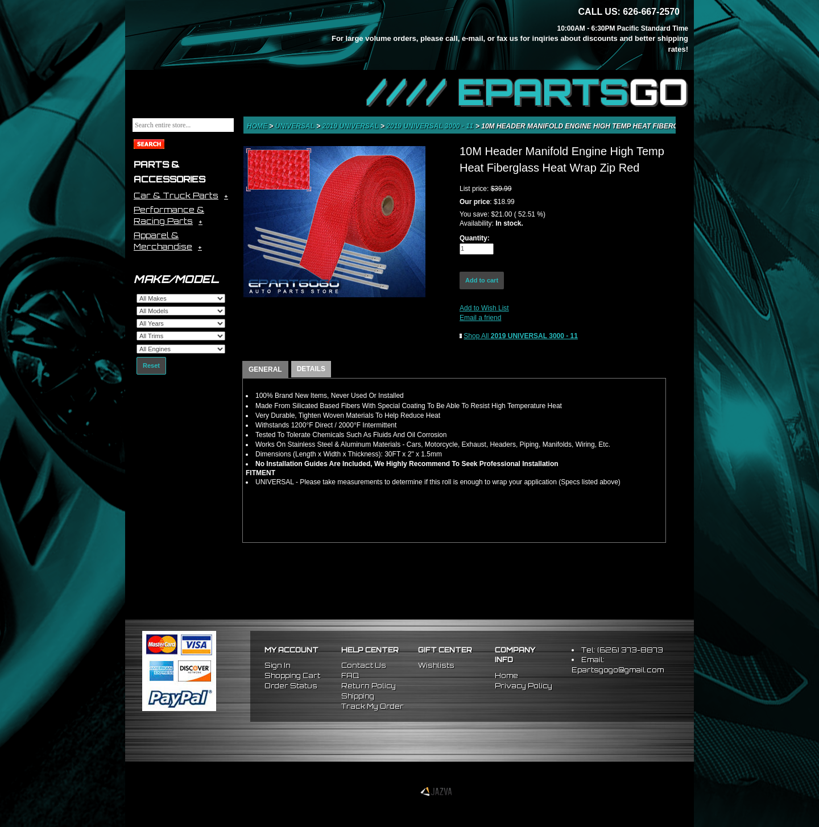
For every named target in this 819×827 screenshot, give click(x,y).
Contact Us (363, 665)
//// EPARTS (527, 92)
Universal (295, 126)
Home (258, 126)
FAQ (350, 675)
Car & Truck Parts (176, 195)
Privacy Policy (523, 685)
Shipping (357, 696)
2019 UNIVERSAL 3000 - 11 (430, 126)
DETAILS (311, 369)
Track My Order (372, 706)
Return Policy (368, 685)
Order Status (290, 685)
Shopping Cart (292, 675)
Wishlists (436, 665)
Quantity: (475, 238)
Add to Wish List (484, 308)
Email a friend (480, 318)
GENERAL (265, 369)
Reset (151, 365)
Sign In (277, 665)
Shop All (521, 336)
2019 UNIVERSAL (351, 126)
